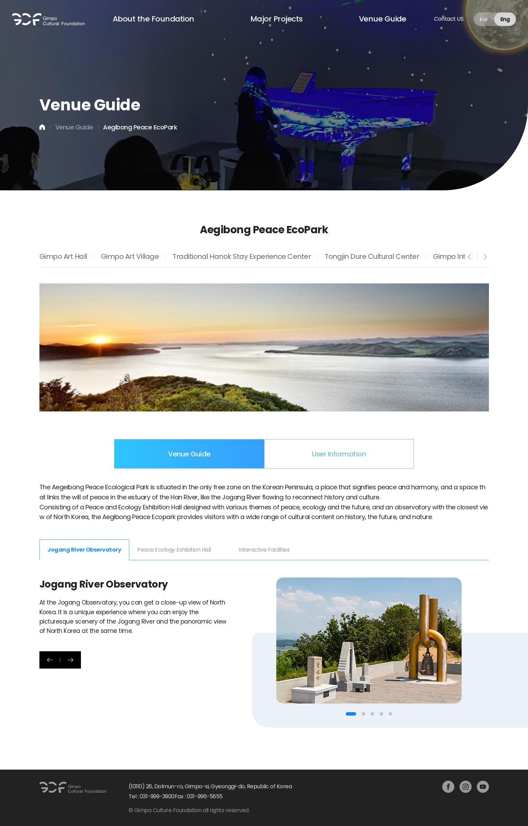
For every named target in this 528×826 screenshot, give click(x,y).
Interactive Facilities (264, 550)
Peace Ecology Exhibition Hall (174, 550)
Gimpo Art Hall (63, 256)
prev (469, 256)
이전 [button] (49, 660)
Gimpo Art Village (130, 256)
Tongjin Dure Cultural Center (372, 256)
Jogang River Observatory (84, 550)
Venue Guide (382, 18)
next (485, 256)
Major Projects (276, 18)
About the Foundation (153, 18)
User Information (339, 454)
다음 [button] (70, 660)
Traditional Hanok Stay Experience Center (242, 256)
